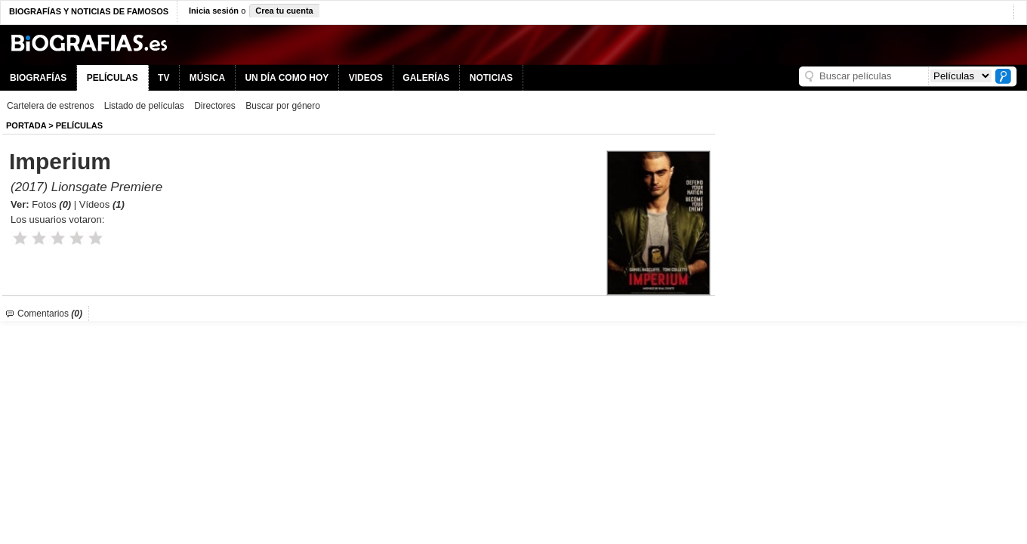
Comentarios (49, 313)
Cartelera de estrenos (50, 105)
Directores (215, 105)
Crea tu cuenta (284, 10)
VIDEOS (366, 78)
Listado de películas (144, 105)
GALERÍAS (425, 78)
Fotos (51, 204)
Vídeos (102, 204)
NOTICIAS (491, 78)
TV (163, 78)
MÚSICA (207, 78)
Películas (79, 125)
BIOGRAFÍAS (38, 78)
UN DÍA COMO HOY (286, 78)
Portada (26, 125)
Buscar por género (282, 105)
